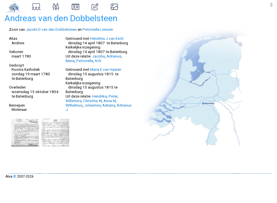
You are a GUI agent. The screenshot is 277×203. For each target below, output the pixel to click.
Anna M (109, 100)
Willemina (73, 100)
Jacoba (98, 56)
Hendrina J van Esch (107, 38)
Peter (113, 96)
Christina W (92, 100)
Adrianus (114, 56)
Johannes (92, 105)
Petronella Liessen (98, 29)
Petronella (84, 60)
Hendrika (99, 96)
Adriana (108, 105)
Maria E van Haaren (105, 69)
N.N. (98, 60)
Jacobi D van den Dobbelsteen (51, 29)
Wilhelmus (74, 105)
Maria (70, 60)
